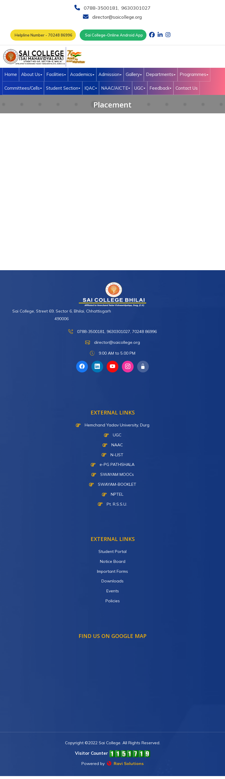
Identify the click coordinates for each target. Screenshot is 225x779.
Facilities (56, 74)
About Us (31, 74)
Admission (110, 74)
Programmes (194, 74)
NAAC (113, 444)
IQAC (90, 88)
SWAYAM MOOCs (112, 474)
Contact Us (186, 88)
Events (112, 591)
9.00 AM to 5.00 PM (112, 353)
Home (10, 74)
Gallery (134, 74)
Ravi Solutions (125, 763)
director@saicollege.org (116, 17)
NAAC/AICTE (115, 88)
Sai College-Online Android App (113, 35)
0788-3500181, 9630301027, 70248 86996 (112, 332)
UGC (139, 88)
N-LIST (112, 454)
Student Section (63, 88)
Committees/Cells (23, 88)
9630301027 (135, 8)
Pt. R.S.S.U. (112, 504)
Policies (112, 600)
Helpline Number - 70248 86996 (43, 35)
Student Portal (112, 551)
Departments (160, 74)
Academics (82, 74)
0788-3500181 (100, 8)
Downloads (112, 581)
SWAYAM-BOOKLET (112, 484)
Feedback (160, 88)
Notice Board (112, 561)
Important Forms (112, 571)
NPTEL (112, 494)
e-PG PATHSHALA (112, 464)
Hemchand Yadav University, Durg (112, 425)
